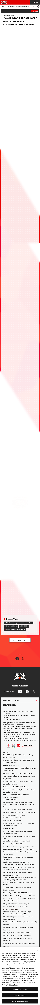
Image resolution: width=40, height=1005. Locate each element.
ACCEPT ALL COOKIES (20, 1001)
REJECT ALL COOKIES (20, 995)
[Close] (37, 950)
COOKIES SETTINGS (20, 989)
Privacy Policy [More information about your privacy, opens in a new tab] (13, 985)
